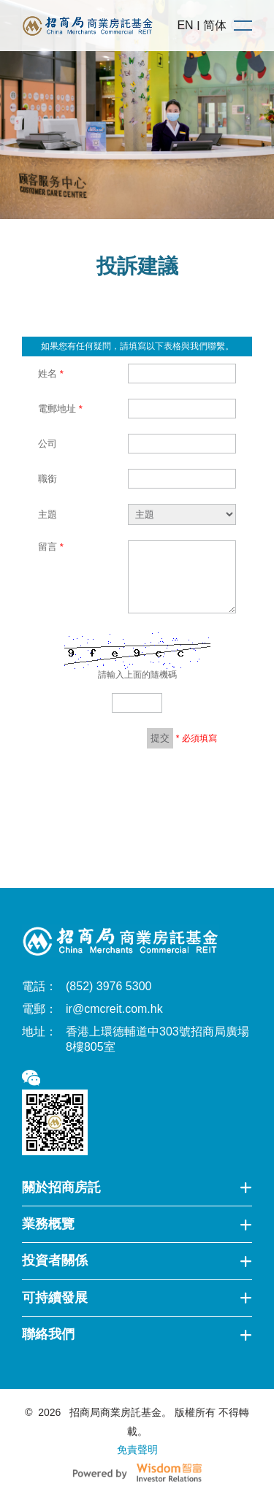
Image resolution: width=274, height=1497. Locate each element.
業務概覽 (137, 1224)
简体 (215, 25)
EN (185, 25)
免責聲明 (137, 1449)
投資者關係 (137, 1260)
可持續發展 (137, 1297)
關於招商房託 (137, 1187)
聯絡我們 (137, 1334)
